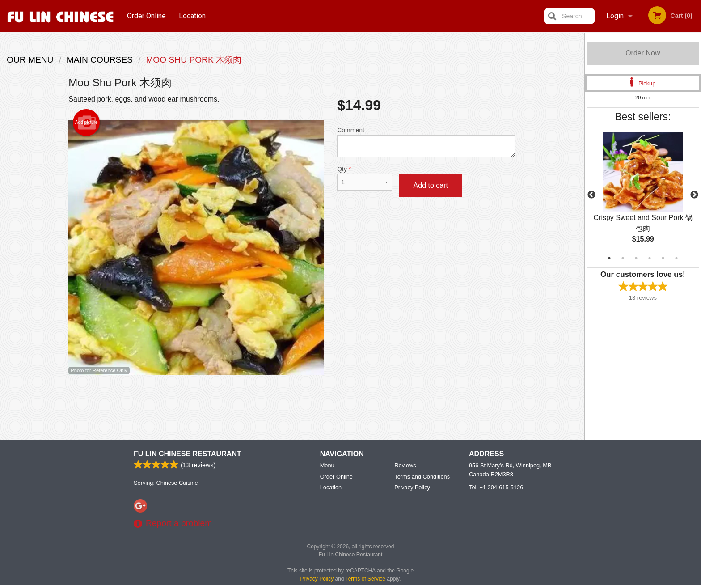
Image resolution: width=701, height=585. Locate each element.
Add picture (86, 122)
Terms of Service (365, 579)
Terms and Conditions (422, 477)
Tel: (496, 487)
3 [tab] (636, 258)
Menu (327, 465)
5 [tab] (663, 258)
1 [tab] (609, 258)
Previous (591, 195)
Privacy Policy (412, 487)
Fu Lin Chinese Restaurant (187, 454)
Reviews (405, 465)
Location (192, 16)
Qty (364, 178)
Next (694, 195)
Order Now (642, 53)
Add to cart (431, 185)
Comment (426, 142)
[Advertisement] (291, 404)
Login (615, 16)
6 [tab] (676, 258)
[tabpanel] (643, 195)
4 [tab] (649, 258)
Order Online (146, 16)
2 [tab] (622, 258)
